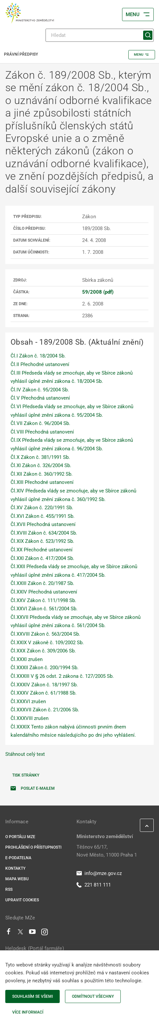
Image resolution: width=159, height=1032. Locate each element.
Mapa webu (17, 879)
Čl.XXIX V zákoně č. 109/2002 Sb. (47, 643)
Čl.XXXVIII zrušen (29, 718)
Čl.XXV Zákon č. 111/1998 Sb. (43, 600)
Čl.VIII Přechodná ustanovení (42, 432)
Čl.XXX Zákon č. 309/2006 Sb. (43, 651)
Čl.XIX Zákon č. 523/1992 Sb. (42, 541)
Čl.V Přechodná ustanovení (40, 398)
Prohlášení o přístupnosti (33, 847)
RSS (9, 889)
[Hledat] (100, 35)
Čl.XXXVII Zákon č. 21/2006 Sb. (45, 710)
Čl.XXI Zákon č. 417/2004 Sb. (42, 558)
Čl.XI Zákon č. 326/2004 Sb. (41, 465)
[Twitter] (20, 933)
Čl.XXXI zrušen (27, 659)
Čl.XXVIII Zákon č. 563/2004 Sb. (45, 634)
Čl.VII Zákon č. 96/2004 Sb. (40, 423)
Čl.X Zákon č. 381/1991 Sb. (40, 457)
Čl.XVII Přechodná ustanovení (43, 524)
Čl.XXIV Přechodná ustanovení (44, 592)
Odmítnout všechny (93, 996)
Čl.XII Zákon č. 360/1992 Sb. (42, 474)
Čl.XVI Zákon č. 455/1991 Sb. (43, 516)
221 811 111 (94, 885)
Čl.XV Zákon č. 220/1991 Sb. (42, 508)
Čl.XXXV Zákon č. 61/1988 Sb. (44, 693)
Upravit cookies (22, 900)
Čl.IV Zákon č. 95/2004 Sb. (40, 390)
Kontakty (15, 868)
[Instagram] (44, 933)
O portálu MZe (20, 836)
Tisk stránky (25, 775)
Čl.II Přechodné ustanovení (40, 364)
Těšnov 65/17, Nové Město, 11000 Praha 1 (107, 851)
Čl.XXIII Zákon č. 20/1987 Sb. (42, 583)
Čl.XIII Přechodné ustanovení (42, 482)
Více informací (27, 1012)
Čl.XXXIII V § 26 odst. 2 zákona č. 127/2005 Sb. (62, 676)
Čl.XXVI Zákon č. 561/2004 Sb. (44, 609)
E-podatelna (18, 858)
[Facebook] (8, 933)
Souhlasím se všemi (32, 996)
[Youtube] (32, 933)
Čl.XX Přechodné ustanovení (42, 550)
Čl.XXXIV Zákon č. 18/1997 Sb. (44, 685)
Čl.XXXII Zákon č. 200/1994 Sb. (45, 668)
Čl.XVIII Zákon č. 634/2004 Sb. (44, 533)
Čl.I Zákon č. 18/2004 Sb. (38, 356)
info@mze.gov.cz (99, 873)
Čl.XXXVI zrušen (28, 701)
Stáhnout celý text (25, 754)
